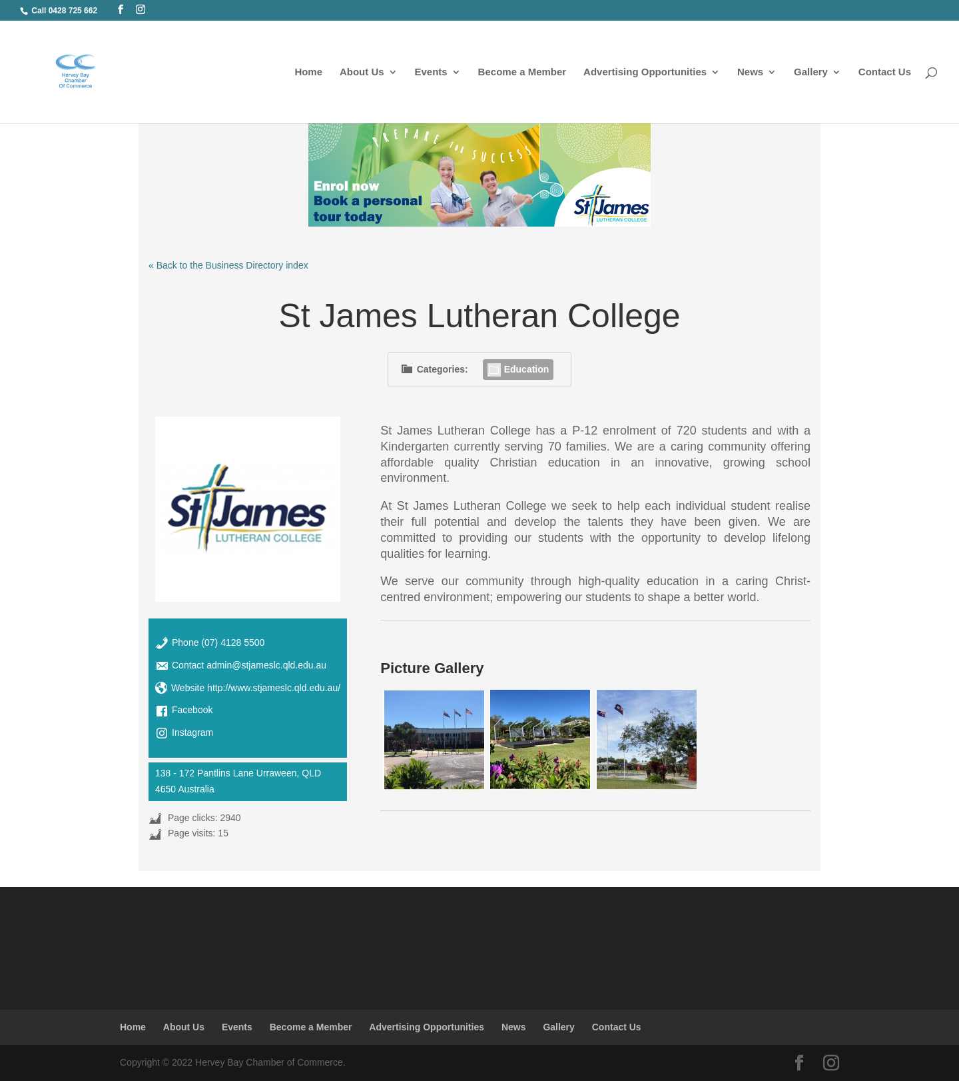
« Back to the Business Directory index (228, 265)
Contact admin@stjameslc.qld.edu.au (249, 665)
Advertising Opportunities (645, 72)
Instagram (192, 732)
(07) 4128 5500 (232, 642)
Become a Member (522, 72)
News (750, 72)
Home (308, 72)
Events (431, 72)
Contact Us (884, 72)
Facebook (192, 709)
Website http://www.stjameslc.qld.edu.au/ (255, 687)
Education (518, 369)
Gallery (811, 72)
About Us (362, 72)
